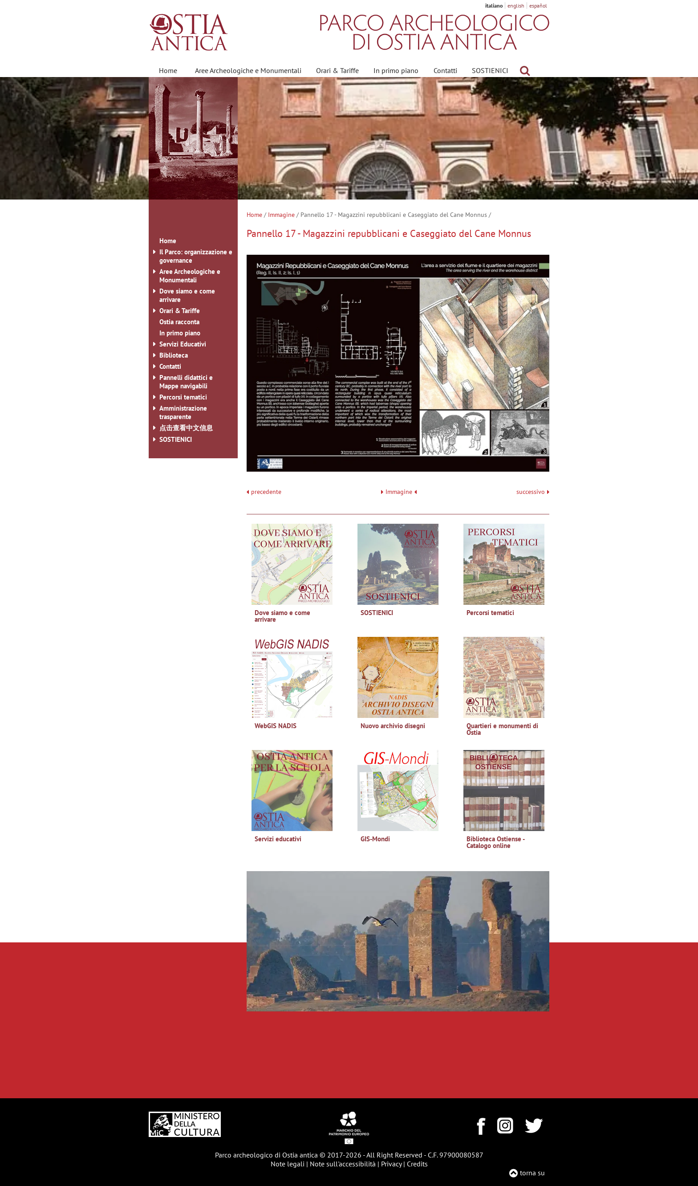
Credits (417, 1163)
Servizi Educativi (182, 344)
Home (168, 70)
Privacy (391, 1163)
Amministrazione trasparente (183, 412)
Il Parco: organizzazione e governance (195, 256)
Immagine (281, 215)
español (538, 5)
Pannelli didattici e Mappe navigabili (186, 381)
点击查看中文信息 (186, 428)
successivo (532, 491)
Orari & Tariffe (337, 70)
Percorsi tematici (183, 397)
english (515, 5)
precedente (266, 491)
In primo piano (395, 70)
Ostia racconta (179, 322)
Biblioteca (173, 355)
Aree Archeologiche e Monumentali (248, 70)
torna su (532, 1172)
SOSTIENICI (490, 70)
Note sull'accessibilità (343, 1163)
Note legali (287, 1163)
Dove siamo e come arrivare (187, 295)
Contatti (445, 70)
